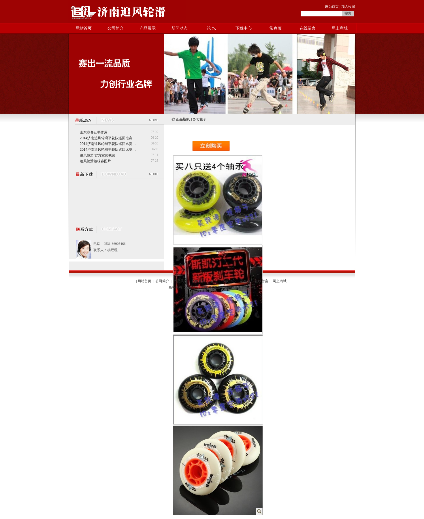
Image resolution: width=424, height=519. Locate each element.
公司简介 (116, 28)
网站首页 (84, 28)
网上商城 (339, 28)
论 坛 (211, 28)
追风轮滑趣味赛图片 (95, 161)
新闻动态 (180, 28)
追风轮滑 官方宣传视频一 (99, 155)
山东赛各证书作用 (94, 132)
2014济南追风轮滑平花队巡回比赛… (108, 138)
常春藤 (276, 28)
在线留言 (307, 28)
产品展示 (148, 28)
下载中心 (243, 28)
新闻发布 (199, 281)
